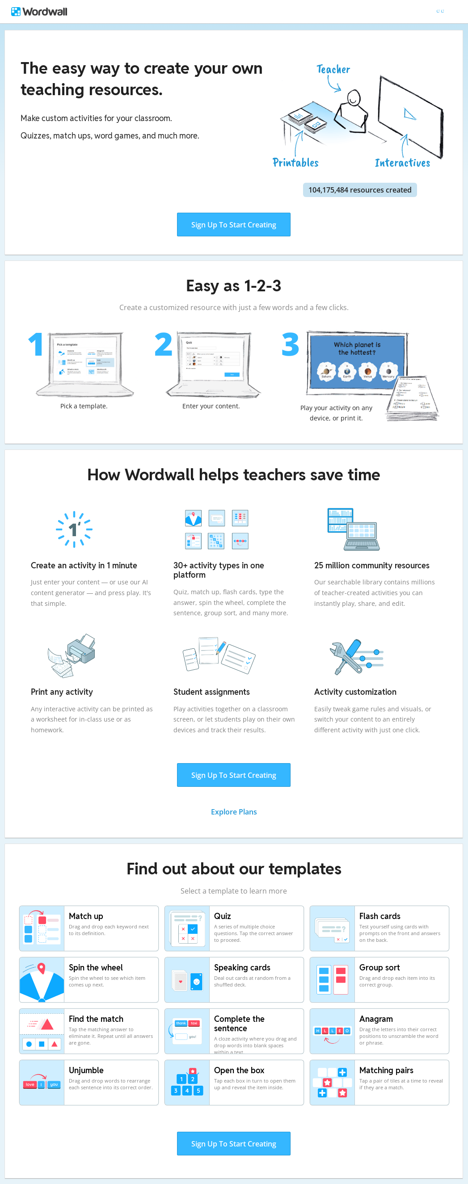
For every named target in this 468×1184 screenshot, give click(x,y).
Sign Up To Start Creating (233, 225)
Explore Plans (234, 812)
